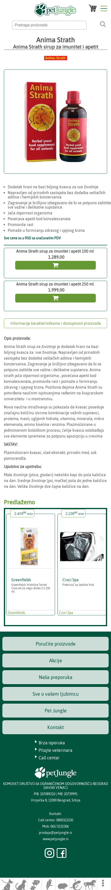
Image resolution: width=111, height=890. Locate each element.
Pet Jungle (56, 710)
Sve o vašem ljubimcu (56, 694)
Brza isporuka (52, 742)
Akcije (55, 660)
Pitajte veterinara (55, 750)
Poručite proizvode (56, 644)
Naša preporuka (55, 677)
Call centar (49, 757)
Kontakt (55, 727)
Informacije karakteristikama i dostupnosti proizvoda (55, 323)
